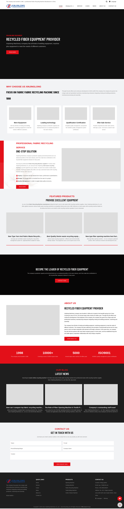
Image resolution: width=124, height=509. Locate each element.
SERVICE (79, 6)
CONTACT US (112, 6)
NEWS (94, 6)
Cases (37, 488)
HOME (60, 6)
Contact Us (38, 496)
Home (37, 483)
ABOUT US (102, 6)
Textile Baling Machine (71, 491)
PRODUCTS (69, 6)
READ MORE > (10, 496)
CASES (87, 6)
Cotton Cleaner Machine (72, 493)
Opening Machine (70, 483)
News (37, 491)
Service (38, 485)
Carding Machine (70, 485)
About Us (38, 493)
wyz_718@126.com (103, 485)
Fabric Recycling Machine (72, 488)
